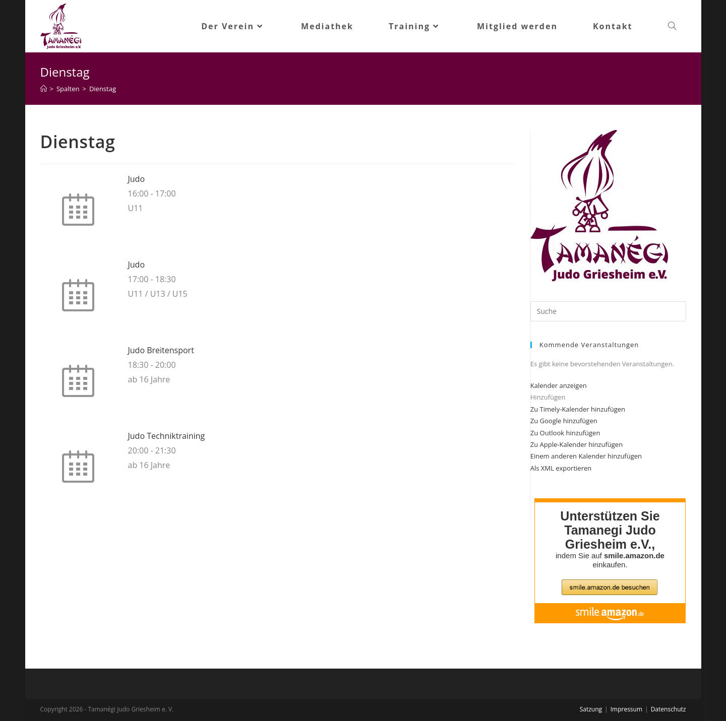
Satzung (591, 709)
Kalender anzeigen (558, 385)
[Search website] (672, 26)
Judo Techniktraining (166, 435)
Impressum (626, 709)
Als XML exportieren (560, 468)
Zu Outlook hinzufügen (565, 432)
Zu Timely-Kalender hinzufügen (577, 409)
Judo (136, 178)
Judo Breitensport (161, 350)
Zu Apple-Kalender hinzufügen (576, 444)
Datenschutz (668, 709)
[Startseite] (43, 88)
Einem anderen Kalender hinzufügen (586, 456)
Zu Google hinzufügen (563, 420)
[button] (548, 397)
